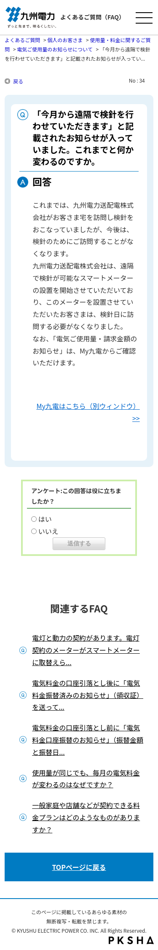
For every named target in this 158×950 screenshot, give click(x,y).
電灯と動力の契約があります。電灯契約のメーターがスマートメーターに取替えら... (86, 650)
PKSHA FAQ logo (131, 940)
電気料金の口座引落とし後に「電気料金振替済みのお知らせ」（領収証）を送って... (87, 695)
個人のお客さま (65, 39)
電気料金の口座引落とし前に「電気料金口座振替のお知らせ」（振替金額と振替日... (87, 739)
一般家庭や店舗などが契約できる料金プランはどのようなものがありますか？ (86, 817)
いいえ (48, 531)
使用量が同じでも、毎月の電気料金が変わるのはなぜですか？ (86, 779)
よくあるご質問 (22, 39)
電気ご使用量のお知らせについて (54, 49)
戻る (18, 81)
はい (45, 519)
